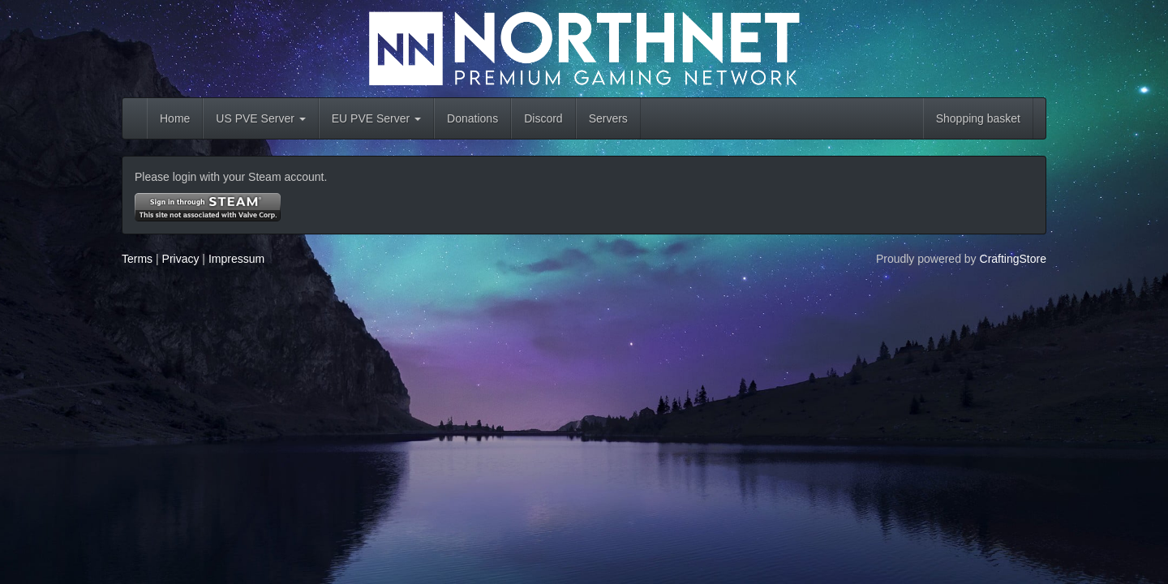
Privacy (181, 258)
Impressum (236, 258)
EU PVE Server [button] (376, 118)
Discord (543, 118)
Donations (472, 118)
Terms (137, 258)
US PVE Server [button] (260, 118)
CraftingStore (1013, 258)
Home (175, 118)
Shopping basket (978, 118)
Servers (608, 118)
